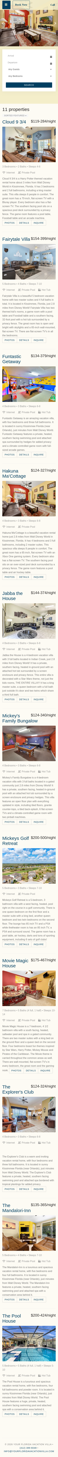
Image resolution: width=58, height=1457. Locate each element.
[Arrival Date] (27, 55)
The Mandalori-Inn (16, 1208)
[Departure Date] (27, 62)
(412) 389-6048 (28, 1448)
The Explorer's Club (18, 1089)
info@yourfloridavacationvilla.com (29, 1451)
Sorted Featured (15, 116)
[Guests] (29, 69)
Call (53, 5)
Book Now (21, 4)
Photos (10, 223)
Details (24, 223)
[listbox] (29, 23)
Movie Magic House (15, 963)
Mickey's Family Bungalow (20, 718)
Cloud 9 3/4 (14, 121)
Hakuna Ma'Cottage (14, 473)
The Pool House (11, 1318)
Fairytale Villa (16, 239)
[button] (3, 23)
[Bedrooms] (29, 76)
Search (29, 85)
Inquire (39, 223)
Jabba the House (12, 596)
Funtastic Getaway (11, 359)
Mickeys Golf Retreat (15, 841)
